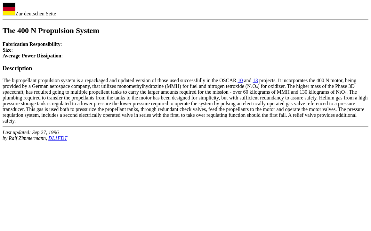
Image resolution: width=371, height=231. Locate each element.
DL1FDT (57, 138)
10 (240, 80)
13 (255, 80)
